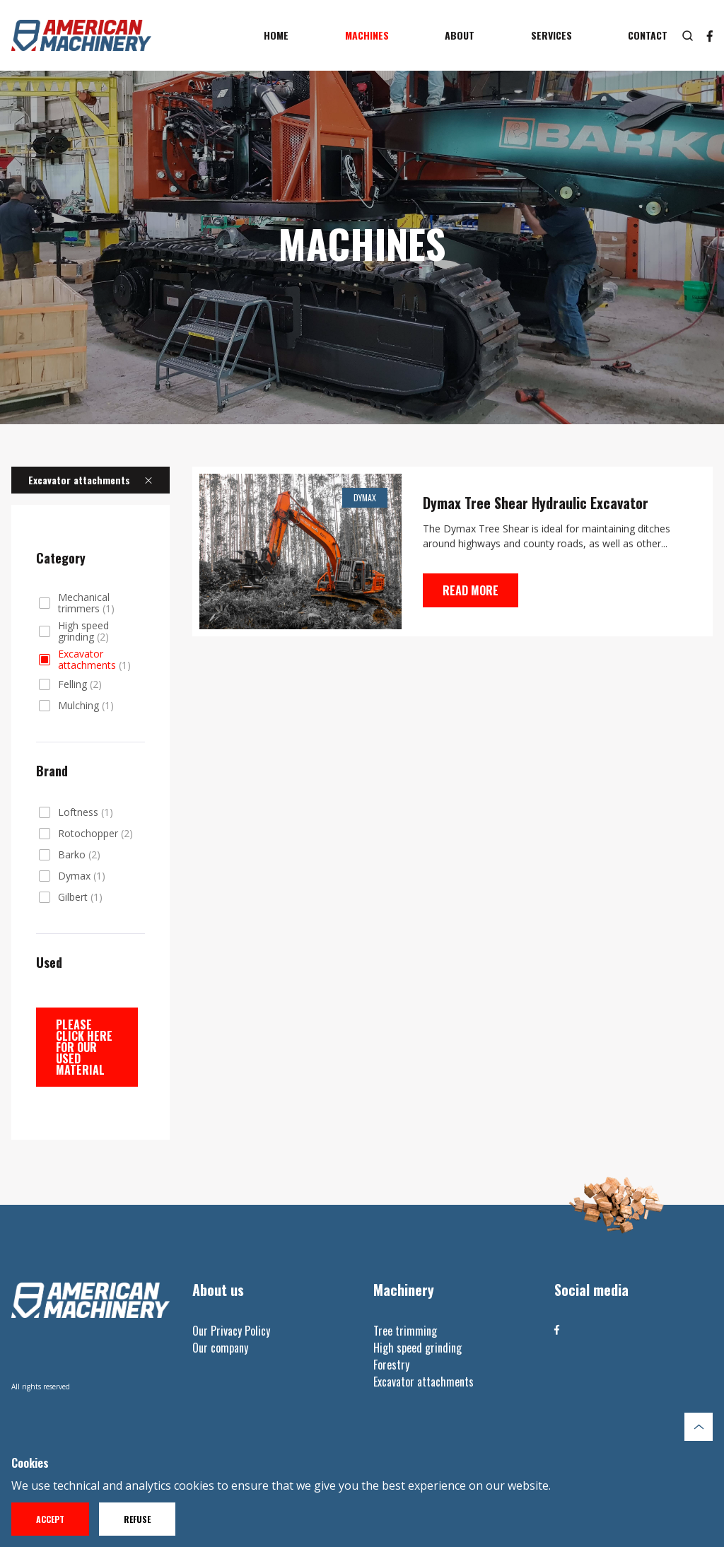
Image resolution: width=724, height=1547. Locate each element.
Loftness (85, 812)
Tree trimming (405, 1330)
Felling (80, 684)
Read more (470, 590)
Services (551, 35)
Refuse (137, 1519)
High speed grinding (83, 631)
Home (276, 35)
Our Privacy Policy (231, 1330)
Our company (220, 1347)
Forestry (391, 1364)
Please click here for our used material (84, 1047)
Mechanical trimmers (86, 603)
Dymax (81, 876)
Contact (647, 35)
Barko (79, 854)
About (459, 35)
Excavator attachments (94, 659)
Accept (50, 1519)
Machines (367, 35)
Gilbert (80, 897)
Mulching (86, 705)
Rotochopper (95, 833)
